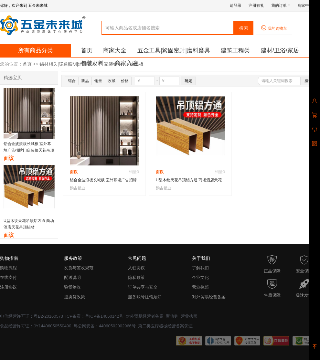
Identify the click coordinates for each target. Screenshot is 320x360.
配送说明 (72, 277)
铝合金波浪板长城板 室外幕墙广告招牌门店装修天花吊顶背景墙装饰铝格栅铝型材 (29, 150)
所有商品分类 (35, 50)
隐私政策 (136, 277)
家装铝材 (113, 64)
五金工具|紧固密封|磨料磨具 (173, 50)
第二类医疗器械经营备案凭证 (165, 325)
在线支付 (8, 277)
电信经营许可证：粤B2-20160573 (31, 316)
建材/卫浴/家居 (280, 50)
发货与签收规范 (78, 267)
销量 (98, 81)
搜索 (243, 28)
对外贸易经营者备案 (145, 316)
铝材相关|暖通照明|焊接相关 (67, 64)
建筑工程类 (235, 50)
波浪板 (137, 64)
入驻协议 (136, 267)
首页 (86, 50)
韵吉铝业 (77, 188)
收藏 (111, 81)
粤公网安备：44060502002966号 (105, 325)
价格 (125, 81)
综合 (72, 81)
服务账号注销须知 (145, 296)
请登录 (235, 5)
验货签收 (72, 287)
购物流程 (8, 267)
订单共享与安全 (142, 287)
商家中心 (306, 5)
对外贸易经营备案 (209, 296)
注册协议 (8, 287)
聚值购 (172, 316)
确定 (188, 81)
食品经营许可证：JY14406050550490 (35, 325)
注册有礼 (256, 5)
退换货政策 (74, 296)
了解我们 (200, 267)
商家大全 (114, 50)
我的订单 (280, 5)
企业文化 (200, 277)
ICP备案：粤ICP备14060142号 (94, 316)
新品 (85, 81)
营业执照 (200, 287)
